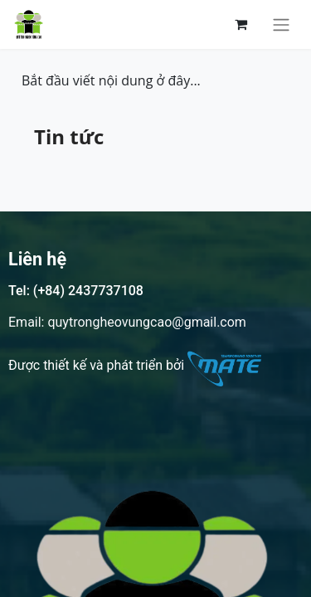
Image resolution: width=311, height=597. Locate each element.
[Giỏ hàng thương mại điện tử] (240, 24)
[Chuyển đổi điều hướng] (281, 24)
